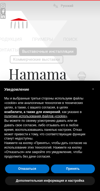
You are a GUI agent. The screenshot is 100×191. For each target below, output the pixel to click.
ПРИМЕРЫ (42, 39)
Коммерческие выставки (36, 59)
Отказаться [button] (27, 169)
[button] (93, 89)
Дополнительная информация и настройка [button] (50, 181)
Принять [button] (73, 169)
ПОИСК (70, 39)
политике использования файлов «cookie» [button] (35, 116)
